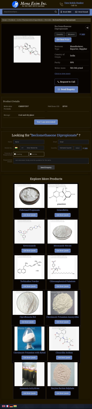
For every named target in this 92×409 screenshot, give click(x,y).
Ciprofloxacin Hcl (28, 317)
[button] (74, 3)
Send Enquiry (66, 89)
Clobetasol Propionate (29, 210)
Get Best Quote (29, 215)
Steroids (48, 20)
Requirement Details (7, 161)
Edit (82, 34)
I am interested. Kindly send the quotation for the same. (51, 161)
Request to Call (66, 82)
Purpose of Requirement (7, 154)
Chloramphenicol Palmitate (62, 281)
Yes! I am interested (46, 122)
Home (4, 20)
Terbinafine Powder (29, 281)
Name (10, 142)
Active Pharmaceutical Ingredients (30, 20)
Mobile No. (8, 148)
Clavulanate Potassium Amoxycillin (62, 317)
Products (12, 20)
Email (55, 142)
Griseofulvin (62, 210)
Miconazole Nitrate (62, 246)
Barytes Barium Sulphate (62, 388)
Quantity (54, 148)
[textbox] (71, 34)
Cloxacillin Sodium (64, 353)
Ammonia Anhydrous (29, 388)
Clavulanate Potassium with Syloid (29, 353)
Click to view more (62, 74)
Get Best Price (63, 40)
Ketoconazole (29, 246)
